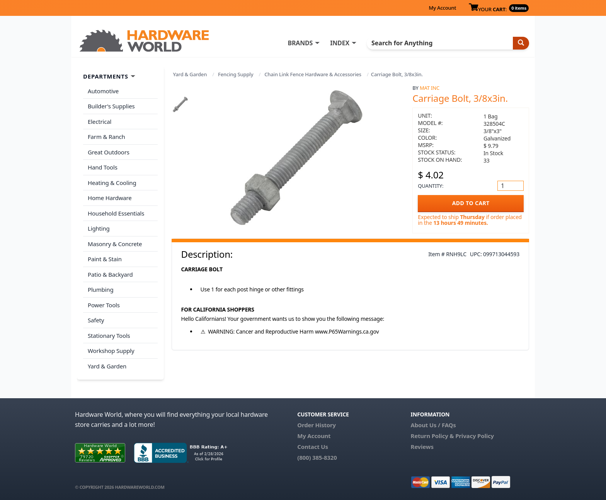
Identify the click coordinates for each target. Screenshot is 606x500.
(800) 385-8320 (317, 457)
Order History (316, 425)
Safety (96, 320)
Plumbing (100, 289)
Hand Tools (102, 167)
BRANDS (300, 43)
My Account (442, 7)
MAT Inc (429, 87)
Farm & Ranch (106, 136)
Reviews (421, 446)
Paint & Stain (105, 259)
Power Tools (104, 305)
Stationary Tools (109, 335)
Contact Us (312, 446)
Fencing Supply (235, 74)
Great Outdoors (108, 152)
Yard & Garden (190, 74)
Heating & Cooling (112, 183)
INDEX (339, 43)
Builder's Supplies (111, 106)
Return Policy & (432, 436)
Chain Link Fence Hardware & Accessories (312, 74)
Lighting (99, 228)
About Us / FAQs (433, 425)
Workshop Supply (111, 350)
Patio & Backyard (110, 274)
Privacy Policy (474, 436)
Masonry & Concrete (115, 244)
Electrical (99, 121)
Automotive (103, 91)
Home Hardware (110, 198)
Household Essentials (116, 213)
